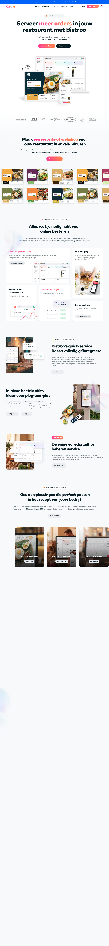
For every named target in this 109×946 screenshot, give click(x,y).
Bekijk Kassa (57, 372)
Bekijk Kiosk (12, 414)
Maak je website (54, 159)
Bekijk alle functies (83, 316)
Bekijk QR (26, 414)
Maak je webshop (46, 46)
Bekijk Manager (58, 465)
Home (37, 6)
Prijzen (56, 6)
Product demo (63, 46)
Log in (83, 6)
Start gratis (93, 6)
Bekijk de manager (17, 263)
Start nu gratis (54, 515)
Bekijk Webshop (61, 561)
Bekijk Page (29, 561)
